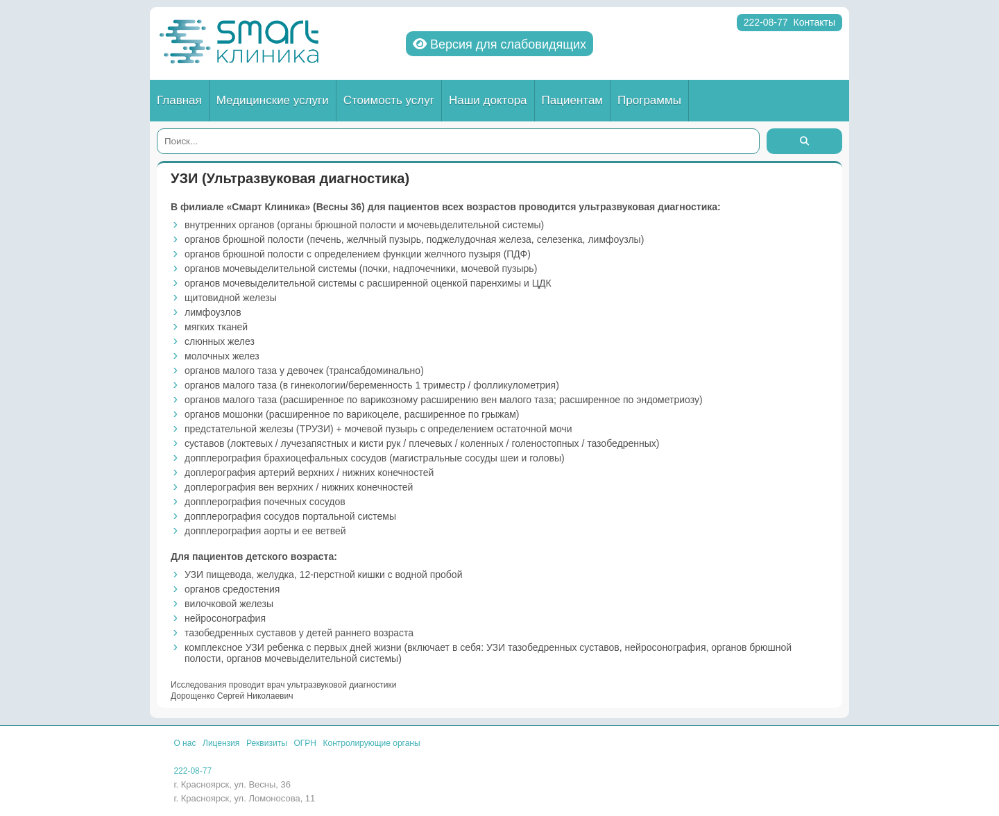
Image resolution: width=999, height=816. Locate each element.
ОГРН (304, 743)
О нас (184, 743)
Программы (649, 100)
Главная (179, 100)
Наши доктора (488, 100)
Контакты (814, 22)
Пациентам (573, 100)
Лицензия (221, 743)
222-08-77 (766, 22)
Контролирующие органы (371, 743)
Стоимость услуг (388, 100)
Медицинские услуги (272, 100)
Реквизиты (266, 743)
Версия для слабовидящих (499, 44)
